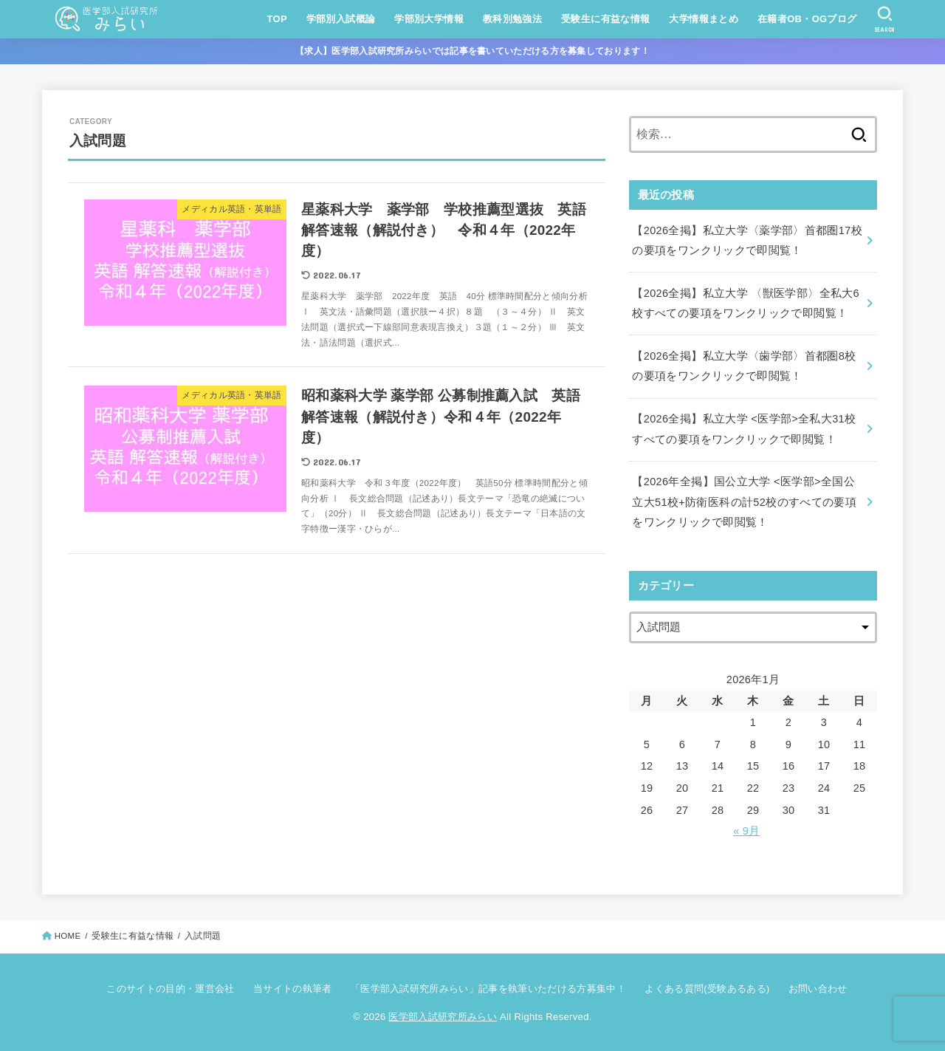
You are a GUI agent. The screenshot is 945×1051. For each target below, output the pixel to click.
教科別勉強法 (512, 18)
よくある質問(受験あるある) (707, 988)
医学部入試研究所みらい (442, 1016)
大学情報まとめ (703, 18)
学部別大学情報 (429, 18)
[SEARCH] (885, 19)
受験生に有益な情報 (605, 18)
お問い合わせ (818, 988)
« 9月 (746, 831)
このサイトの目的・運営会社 (170, 988)
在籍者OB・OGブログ (807, 18)
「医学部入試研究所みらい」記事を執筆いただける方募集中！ (488, 988)
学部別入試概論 (341, 18)
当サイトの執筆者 (292, 988)
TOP (277, 18)
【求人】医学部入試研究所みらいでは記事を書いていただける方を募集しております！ (472, 51)
